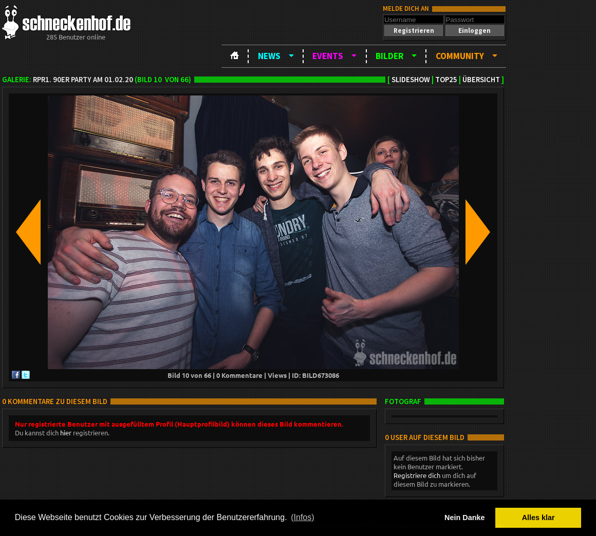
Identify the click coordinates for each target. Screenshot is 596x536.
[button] (413, 30)
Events (327, 56)
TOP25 (446, 79)
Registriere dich (417, 475)
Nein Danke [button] (464, 517)
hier (65, 432)
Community (460, 56)
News (269, 56)
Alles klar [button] (538, 517)
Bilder (389, 56)
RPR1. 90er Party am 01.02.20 (83, 79)
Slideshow (411, 79)
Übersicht (481, 79)
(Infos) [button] (302, 517)
